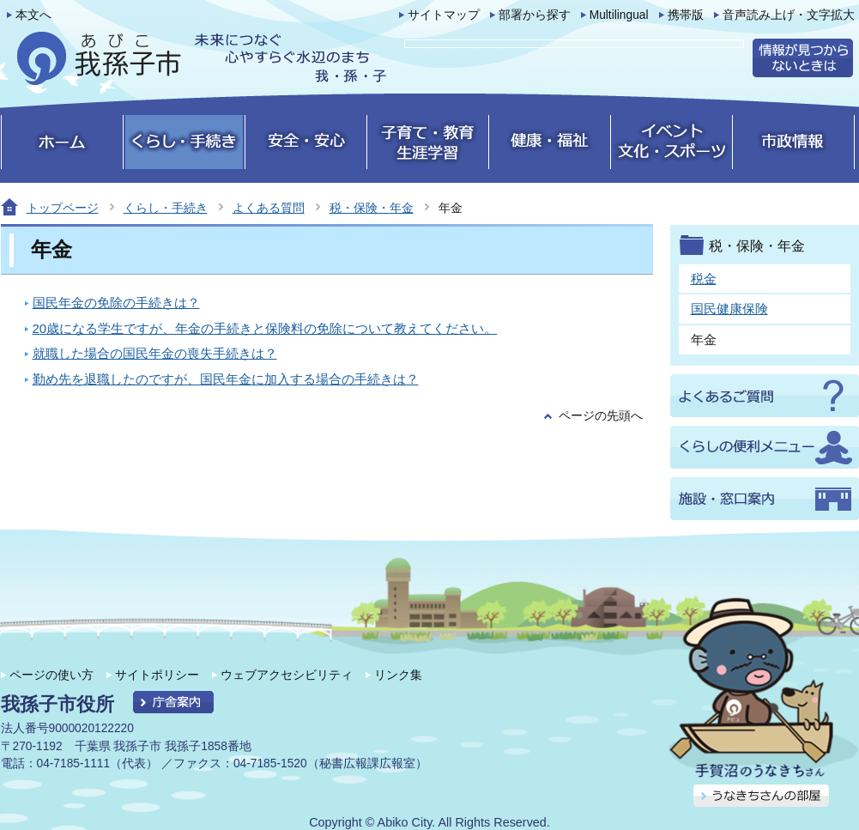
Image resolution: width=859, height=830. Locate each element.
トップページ (63, 208)
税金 (704, 278)
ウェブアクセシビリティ (287, 675)
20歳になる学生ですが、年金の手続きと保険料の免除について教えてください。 (265, 328)
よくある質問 (269, 208)
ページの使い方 (51, 675)
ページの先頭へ (601, 415)
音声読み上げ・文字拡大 (789, 15)
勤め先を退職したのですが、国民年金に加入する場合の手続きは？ (226, 379)
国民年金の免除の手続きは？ (116, 302)
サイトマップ (444, 15)
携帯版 (686, 15)
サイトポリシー (157, 675)
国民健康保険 (729, 308)
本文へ (33, 15)
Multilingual (619, 15)
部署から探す (535, 15)
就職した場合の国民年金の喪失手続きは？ (155, 353)
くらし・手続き (166, 208)
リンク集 (398, 675)
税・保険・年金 (372, 208)
